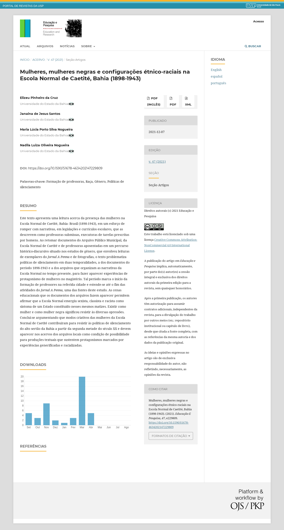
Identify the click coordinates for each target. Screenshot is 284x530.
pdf (173, 104)
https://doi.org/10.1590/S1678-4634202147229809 (65, 168)
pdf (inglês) (153, 101)
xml (188, 104)
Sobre (87, 46)
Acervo (38, 59)
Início (25, 59)
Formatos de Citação (169, 436)
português (218, 83)
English (216, 70)
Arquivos (45, 46)
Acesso (258, 21)
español (216, 76)
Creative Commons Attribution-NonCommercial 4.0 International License (170, 245)
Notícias (67, 46)
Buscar (253, 46)
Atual (25, 46)
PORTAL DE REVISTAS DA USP (23, 6)
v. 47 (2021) (55, 59)
